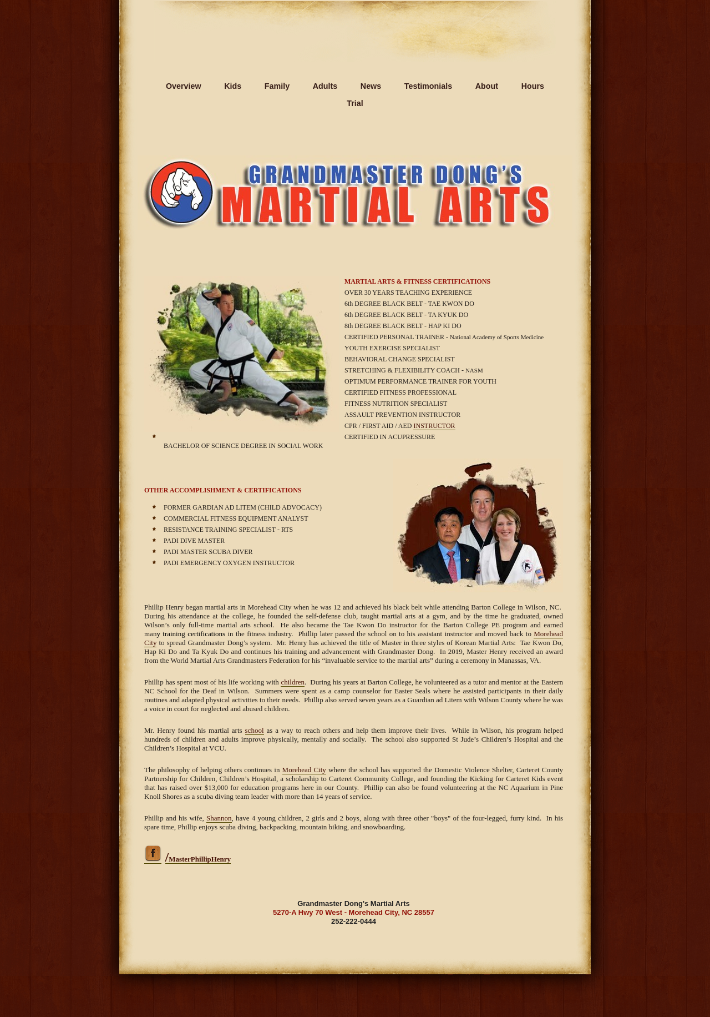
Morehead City (304, 770)
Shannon (219, 818)
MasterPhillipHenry (198, 859)
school (254, 730)
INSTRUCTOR (434, 426)
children (293, 682)
